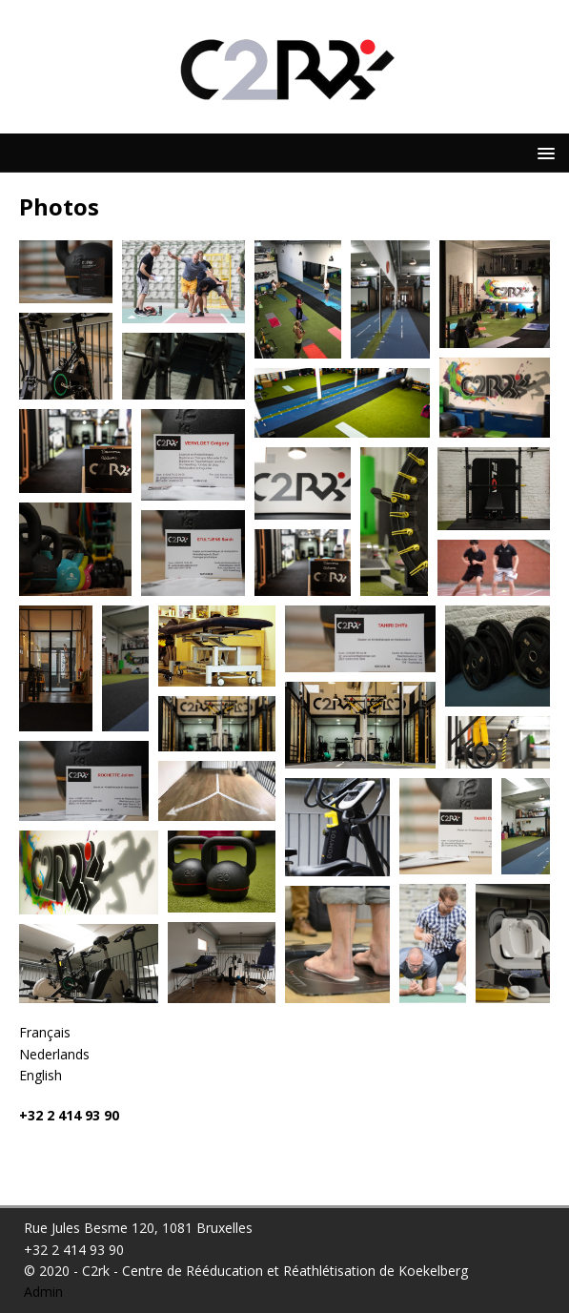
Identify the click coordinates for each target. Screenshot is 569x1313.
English (40, 1075)
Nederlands (54, 1054)
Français (45, 1032)
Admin (43, 1291)
